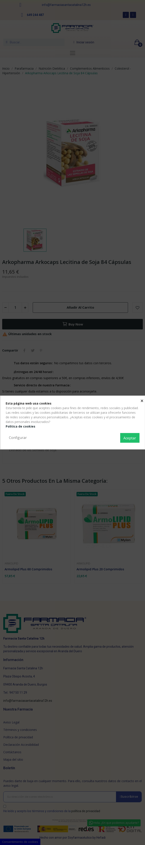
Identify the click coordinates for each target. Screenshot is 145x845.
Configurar (18, 437)
